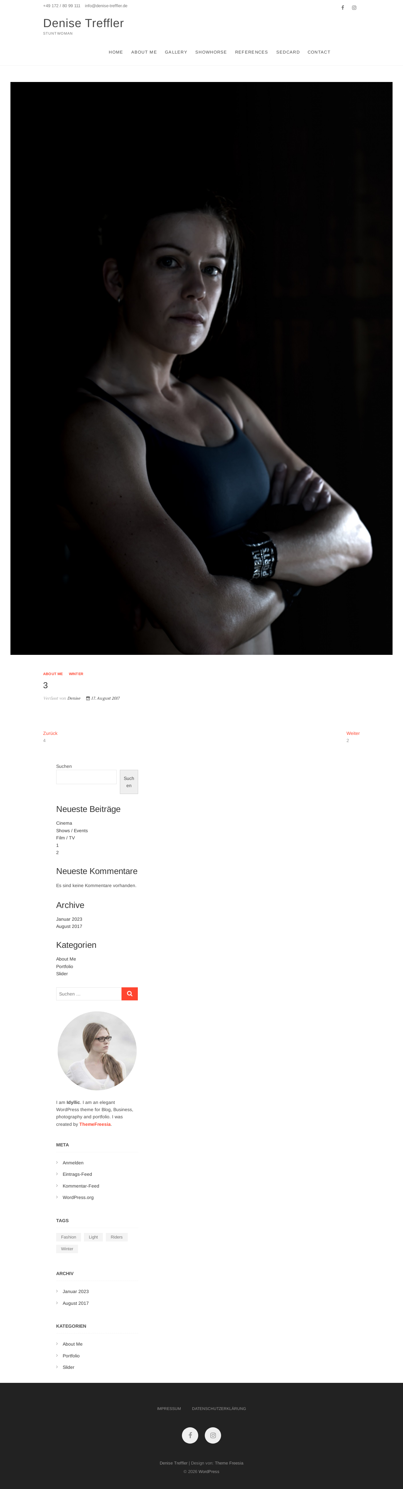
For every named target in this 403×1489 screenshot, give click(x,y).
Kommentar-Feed (81, 1186)
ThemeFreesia (95, 1124)
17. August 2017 (102, 698)
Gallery (176, 52)
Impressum (169, 1408)
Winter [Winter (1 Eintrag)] (67, 1248)
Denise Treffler (83, 23)
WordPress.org (78, 1197)
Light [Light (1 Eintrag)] (93, 1237)
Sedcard (288, 52)
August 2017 (69, 926)
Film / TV (65, 837)
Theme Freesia (229, 1463)
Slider (62, 973)
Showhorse (211, 52)
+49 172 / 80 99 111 (61, 5)
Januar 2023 (69, 919)
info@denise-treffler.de (106, 5)
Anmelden (73, 1162)
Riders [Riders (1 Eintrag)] (117, 1237)
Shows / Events (72, 830)
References (251, 52)
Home (116, 52)
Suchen (64, 766)
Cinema (64, 823)
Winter (76, 674)
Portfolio (64, 966)
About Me (144, 52)
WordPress (209, 1471)
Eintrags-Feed (77, 1174)
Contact (319, 52)
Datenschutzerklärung (219, 1408)
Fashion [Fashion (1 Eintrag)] (68, 1237)
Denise (73, 698)
